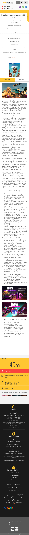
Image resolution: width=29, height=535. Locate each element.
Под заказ (6, 370)
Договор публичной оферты (13, 453)
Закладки (14, 477)
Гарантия (14, 449)
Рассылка (13, 480)
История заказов (14, 475)
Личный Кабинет (14, 473)
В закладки (7, 388)
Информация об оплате (13, 446)
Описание (7, 79)
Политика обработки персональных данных (14, 457)
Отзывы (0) (21, 79)
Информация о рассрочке (13, 444)
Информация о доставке (13, 441)
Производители (14, 451)
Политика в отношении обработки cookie (13, 461)
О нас (13, 439)
